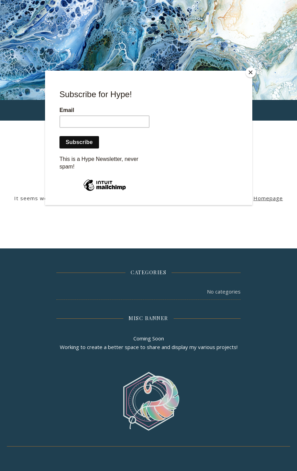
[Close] (250, 72)
